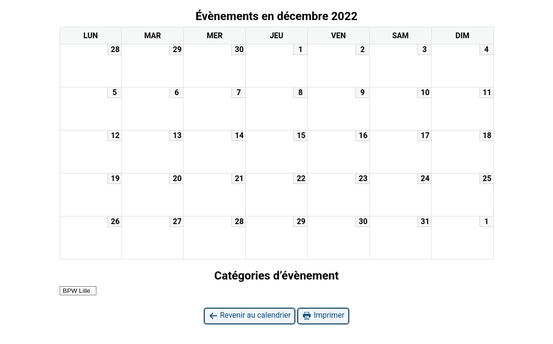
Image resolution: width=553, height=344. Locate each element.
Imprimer (323, 316)
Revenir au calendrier (250, 316)
